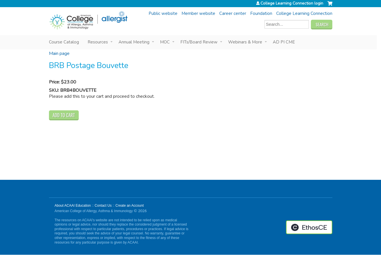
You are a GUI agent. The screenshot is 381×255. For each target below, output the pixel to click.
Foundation (261, 13)
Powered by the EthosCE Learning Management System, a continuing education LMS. (309, 227)
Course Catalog (64, 42)
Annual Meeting (134, 42)
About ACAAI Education (73, 206)
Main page (59, 53)
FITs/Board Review (199, 42)
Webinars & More (245, 42)
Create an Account (129, 206)
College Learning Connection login (291, 3)
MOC (165, 42)
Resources (98, 42)
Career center (232, 13)
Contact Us (103, 206)
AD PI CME (284, 42)
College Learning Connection (304, 13)
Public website (163, 13)
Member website (198, 13)
